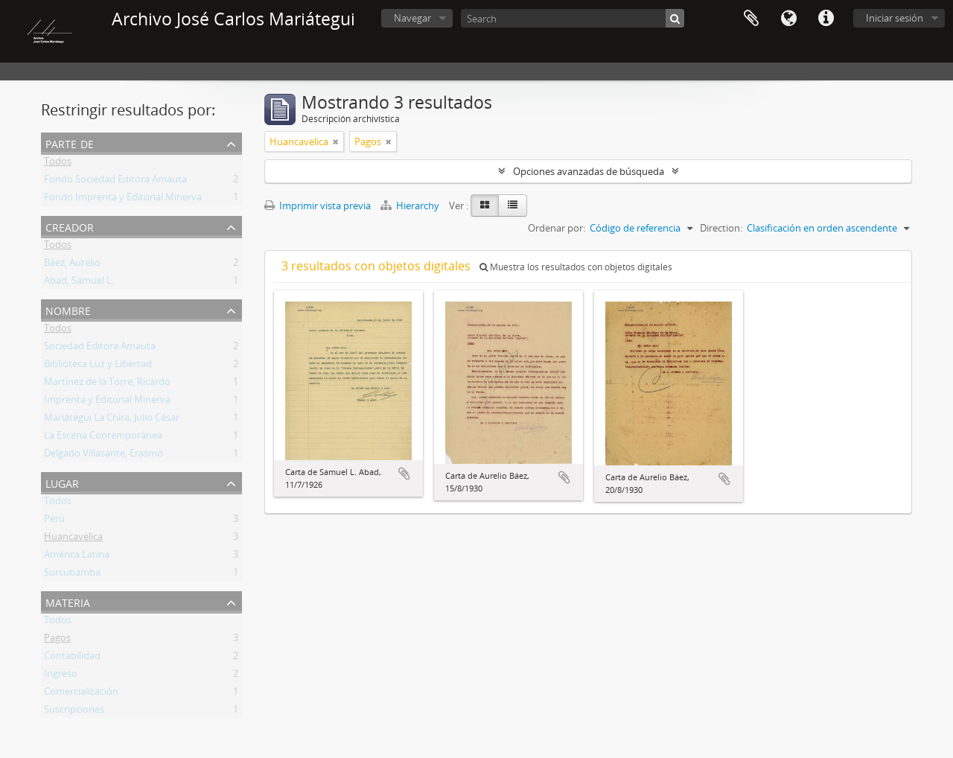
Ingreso (60, 676)
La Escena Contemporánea (103, 438)
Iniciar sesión (894, 18)
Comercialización (81, 694)
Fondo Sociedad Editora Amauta (115, 181)
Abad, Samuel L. (79, 283)
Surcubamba (72, 575)
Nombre (68, 309)
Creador (69, 226)
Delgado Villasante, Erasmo (103, 455)
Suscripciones (74, 712)
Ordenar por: (556, 228)
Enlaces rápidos (825, 18)
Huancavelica (73, 539)
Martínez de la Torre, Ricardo (107, 384)
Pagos (57, 640)
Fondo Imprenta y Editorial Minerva (123, 199)
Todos (57, 164)
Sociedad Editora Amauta (100, 348)
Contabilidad (72, 658)
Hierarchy (411, 205)
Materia (67, 601)
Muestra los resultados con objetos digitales (575, 267)
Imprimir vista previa (317, 205)
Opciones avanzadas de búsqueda (588, 171)
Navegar (412, 18)
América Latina (76, 557)
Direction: (721, 228)
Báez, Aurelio (72, 265)
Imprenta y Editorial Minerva (107, 402)
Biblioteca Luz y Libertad (98, 366)
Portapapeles (751, 18)
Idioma (788, 18)
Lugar (62, 482)
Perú (54, 521)
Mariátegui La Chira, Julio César (111, 420)
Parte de (69, 143)
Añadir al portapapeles (404, 473)
